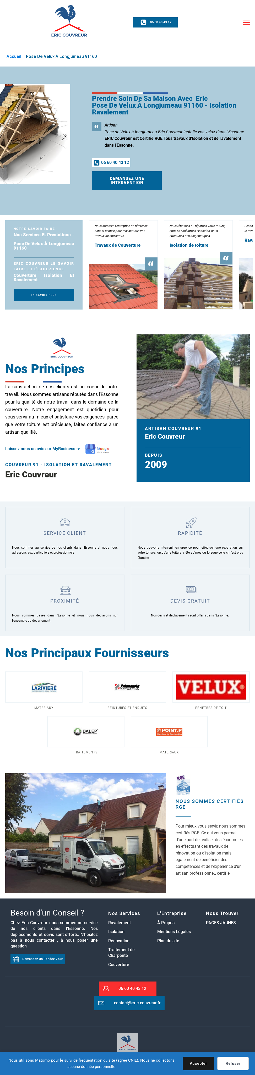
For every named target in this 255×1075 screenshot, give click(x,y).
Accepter (198, 1063)
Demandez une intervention (127, 180)
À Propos (166, 922)
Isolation (116, 931)
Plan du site (168, 940)
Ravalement (119, 922)
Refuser (233, 1063)
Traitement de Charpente (121, 952)
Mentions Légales (174, 931)
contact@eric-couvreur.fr (137, 1002)
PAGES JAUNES (221, 922)
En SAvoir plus (44, 295)
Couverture (118, 964)
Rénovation (118, 940)
